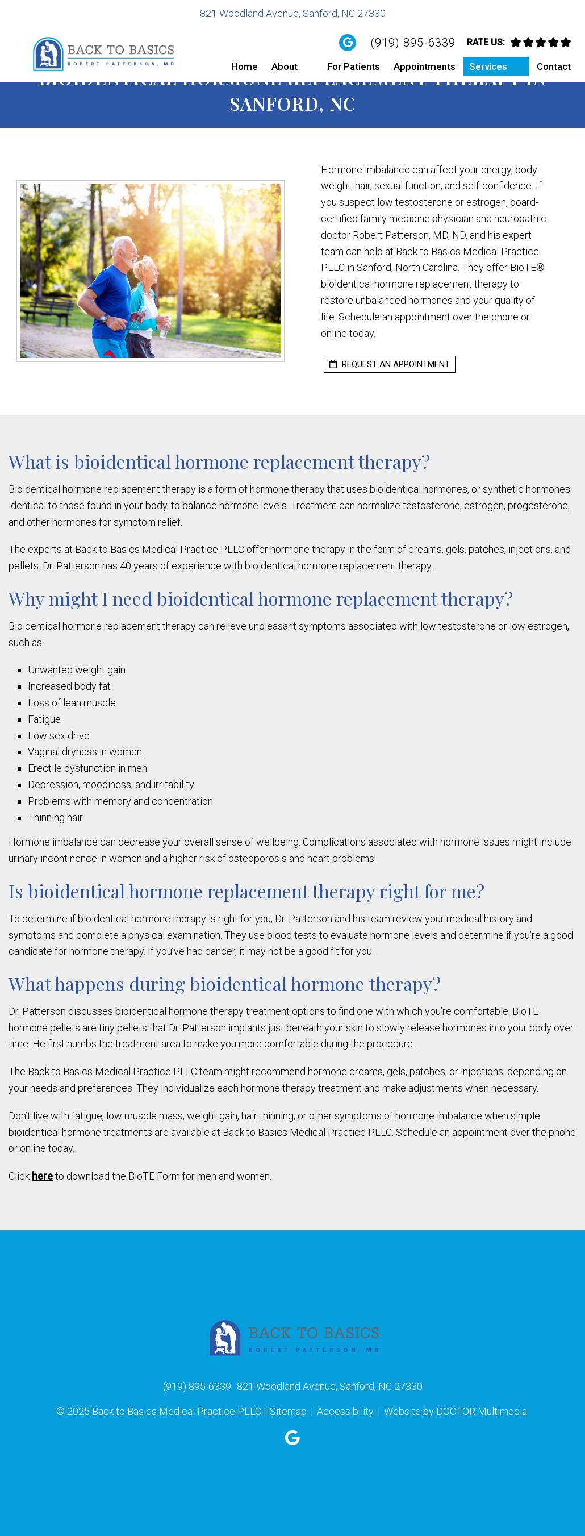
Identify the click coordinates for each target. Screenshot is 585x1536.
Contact (554, 66)
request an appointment (389, 364)
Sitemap (288, 1411)
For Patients (353, 66)
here (42, 1176)
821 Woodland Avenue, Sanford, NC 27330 (293, 13)
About (284, 66)
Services (488, 66)
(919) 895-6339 (413, 42)
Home (244, 66)
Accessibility (345, 1411)
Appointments (425, 66)
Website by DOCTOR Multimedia (455, 1411)
